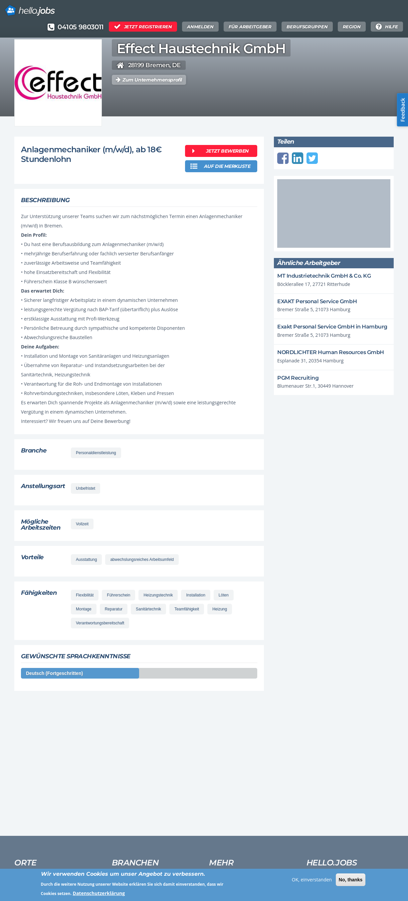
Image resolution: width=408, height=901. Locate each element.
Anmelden (200, 26)
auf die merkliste (227, 166)
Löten (224, 595)
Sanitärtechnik (148, 609)
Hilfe (391, 26)
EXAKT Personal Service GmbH (317, 301)
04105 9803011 (80, 27)
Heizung (219, 609)
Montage (84, 609)
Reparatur (113, 609)
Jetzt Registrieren (148, 26)
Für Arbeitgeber (250, 26)
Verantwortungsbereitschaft (100, 623)
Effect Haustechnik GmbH (201, 49)
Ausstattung (86, 559)
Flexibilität (85, 595)
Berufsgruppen (307, 26)
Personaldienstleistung (96, 452)
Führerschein (118, 595)
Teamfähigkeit (186, 609)
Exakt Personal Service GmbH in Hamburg (332, 326)
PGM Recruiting (297, 378)
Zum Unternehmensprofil (152, 80)
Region (352, 26)
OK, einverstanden (312, 881)
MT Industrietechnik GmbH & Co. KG (324, 276)
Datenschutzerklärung (99, 895)
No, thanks (351, 881)
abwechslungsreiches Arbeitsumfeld (142, 559)
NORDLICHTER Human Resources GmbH (330, 352)
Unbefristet (85, 488)
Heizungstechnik (158, 595)
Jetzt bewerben (227, 151)
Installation (195, 595)
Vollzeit (82, 524)
